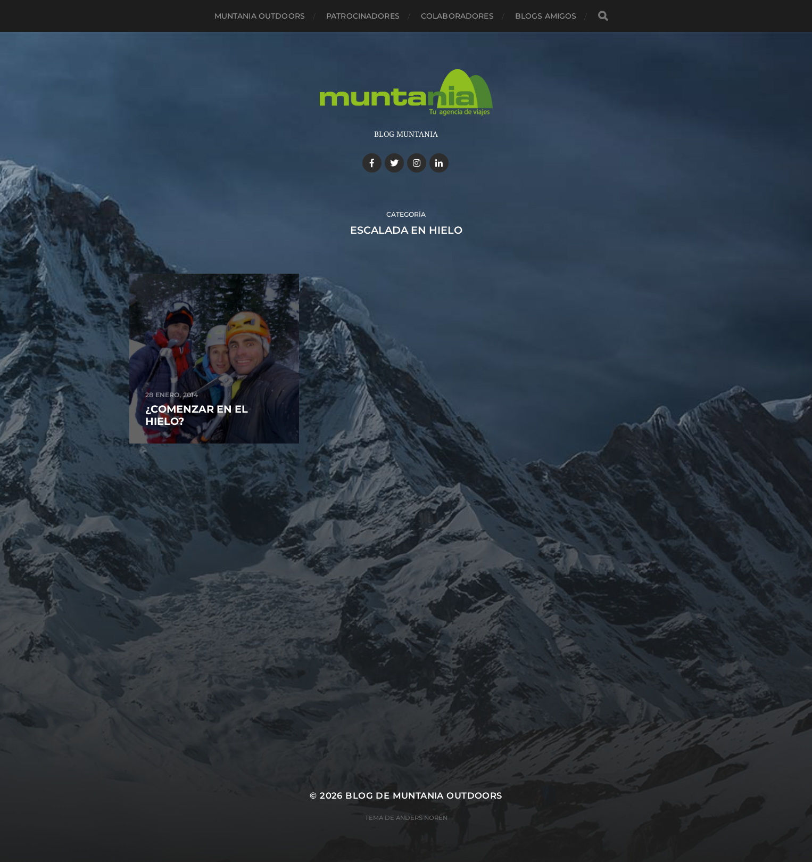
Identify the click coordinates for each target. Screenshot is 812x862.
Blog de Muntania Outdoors (423, 795)
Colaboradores (457, 16)
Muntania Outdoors (259, 16)
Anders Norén (422, 818)
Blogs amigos (546, 16)
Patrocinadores (363, 16)
